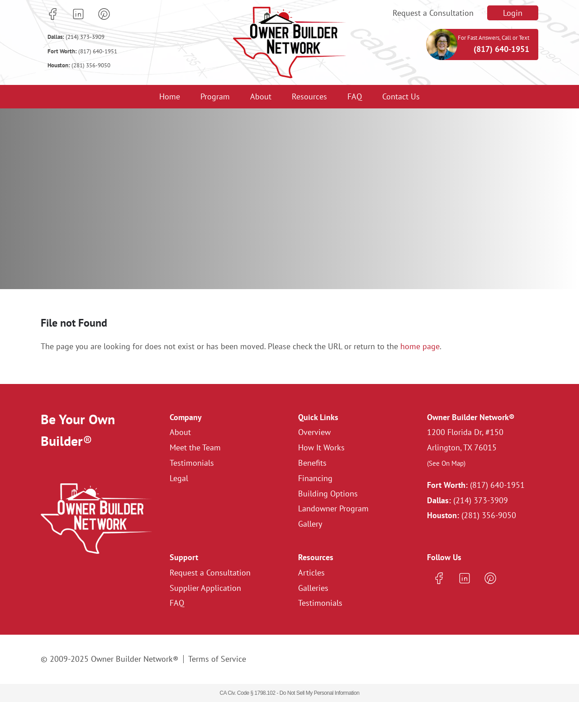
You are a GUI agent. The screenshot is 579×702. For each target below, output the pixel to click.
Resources (309, 96)
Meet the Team (195, 447)
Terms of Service (217, 659)
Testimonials (192, 463)
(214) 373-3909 (75, 37)
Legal (179, 478)
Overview (314, 432)
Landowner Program (333, 508)
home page (420, 346)
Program (215, 96)
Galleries (313, 588)
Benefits (312, 463)
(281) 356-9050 (78, 65)
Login (512, 13)
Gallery (310, 524)
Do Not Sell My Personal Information (320, 693)
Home (169, 96)
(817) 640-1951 (82, 51)
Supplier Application (205, 588)
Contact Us (401, 96)
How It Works (321, 447)
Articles (311, 572)
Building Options (328, 493)
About (260, 96)
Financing (315, 478)
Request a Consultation (433, 13)
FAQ (354, 96)
